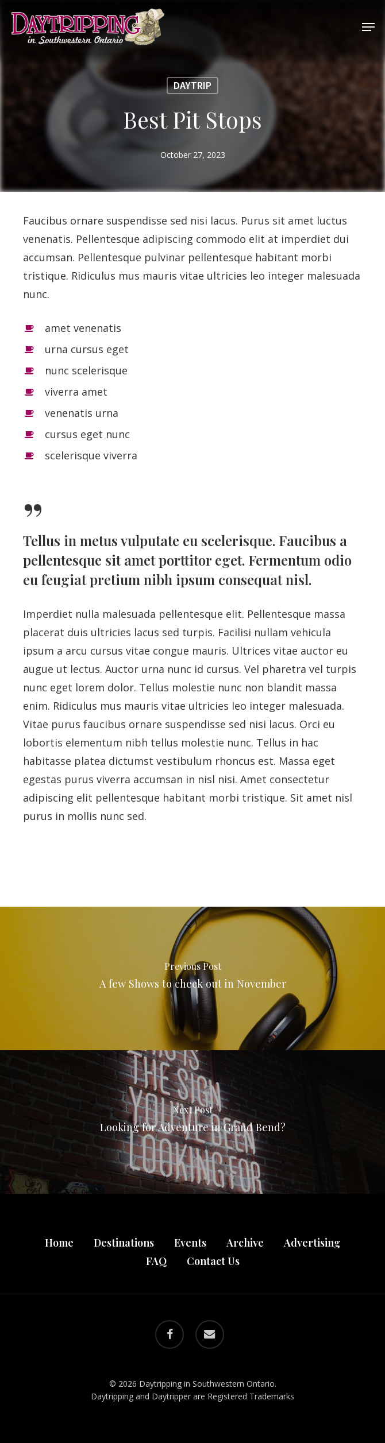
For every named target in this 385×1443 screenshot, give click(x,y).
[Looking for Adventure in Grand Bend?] (192, 1122)
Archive (245, 1242)
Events (190, 1242)
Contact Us (213, 1261)
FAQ (156, 1261)
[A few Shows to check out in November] (192, 978)
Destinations (124, 1242)
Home (59, 1242)
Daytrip (192, 85)
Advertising (312, 1242)
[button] (368, 27)
